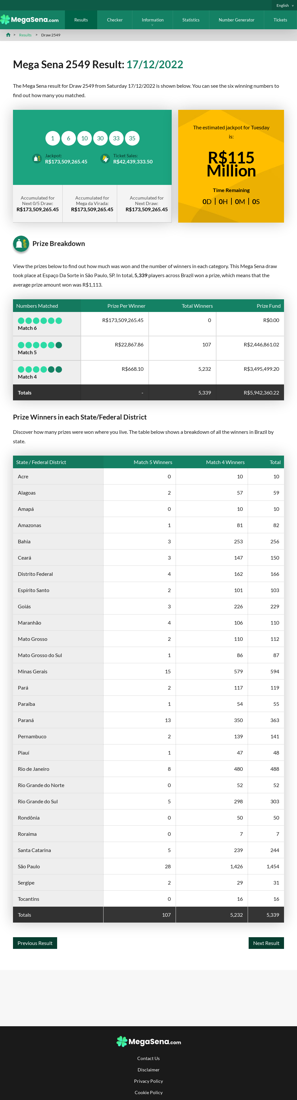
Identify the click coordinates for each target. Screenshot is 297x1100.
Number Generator (236, 19)
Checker (115, 19)
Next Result (266, 943)
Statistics (191, 19)
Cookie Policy (149, 1092)
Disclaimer (149, 1069)
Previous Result (35, 943)
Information (153, 19)
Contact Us (148, 1058)
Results (81, 19)
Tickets (280, 19)
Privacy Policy (148, 1081)
